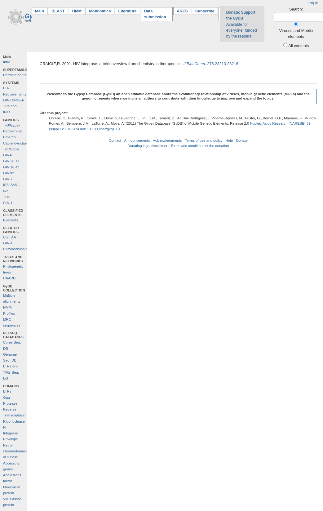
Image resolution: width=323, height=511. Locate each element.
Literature (127, 11)
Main (41, 10)
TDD (7, 197)
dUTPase (10, 457)
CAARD (9, 278)
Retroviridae (12, 131)
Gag (6, 397)
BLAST (58, 11)
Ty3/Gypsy (11, 125)
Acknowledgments (167, 140)
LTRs (7, 391)
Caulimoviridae (15, 143)
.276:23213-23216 (211, 63)
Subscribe (205, 11)
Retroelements (14, 75)
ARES (182, 11)
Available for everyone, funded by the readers (241, 24)
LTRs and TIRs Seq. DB (11, 372)
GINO (7, 179)
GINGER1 (11, 161)
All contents (298, 45)
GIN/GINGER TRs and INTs (13, 106)
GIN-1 (8, 243)
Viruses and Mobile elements (296, 33)
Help (229, 140)
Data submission (155, 14)
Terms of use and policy (204, 140)
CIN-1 (7, 203)
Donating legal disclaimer (147, 146)
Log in (313, 3)
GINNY (8, 173)
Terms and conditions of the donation (199, 146)
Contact (115, 140)
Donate (242, 140)
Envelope (10, 439)
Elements (10, 220)
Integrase (10, 433)
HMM (77, 11)
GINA (7, 155)
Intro (6, 62)
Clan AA (9, 237)
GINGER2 (11, 167)
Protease (10, 403)
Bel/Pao (9, 137)
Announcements (137, 140)
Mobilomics (100, 11)
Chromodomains (16, 249)
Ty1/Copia (11, 149)
